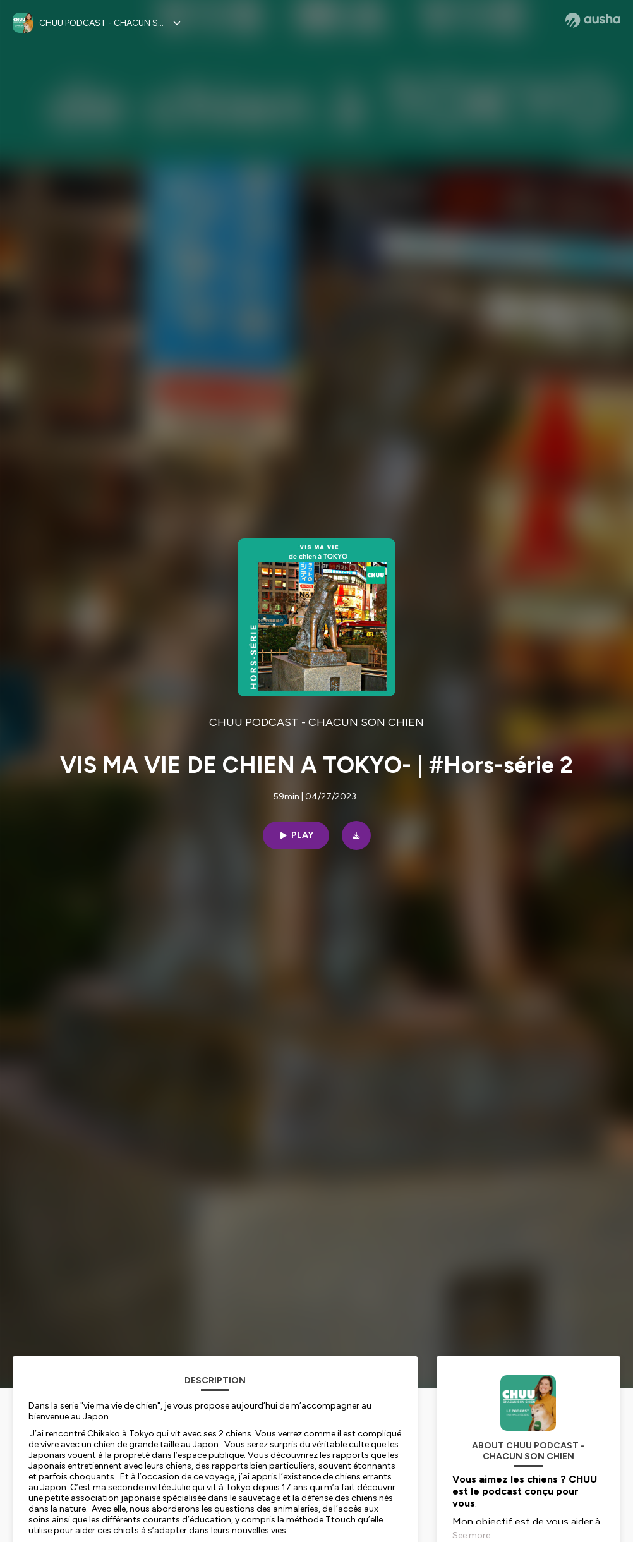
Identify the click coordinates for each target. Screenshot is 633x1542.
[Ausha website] (592, 20)
